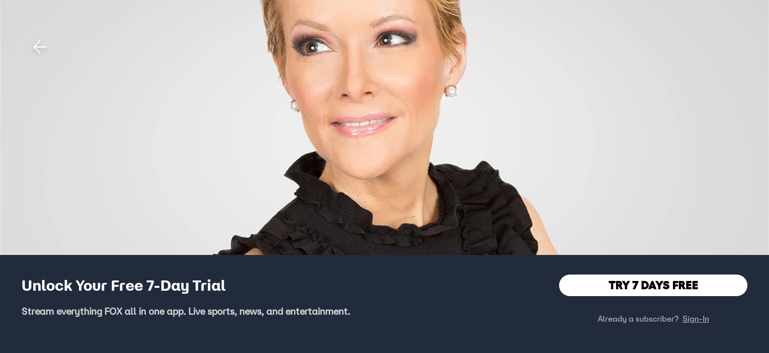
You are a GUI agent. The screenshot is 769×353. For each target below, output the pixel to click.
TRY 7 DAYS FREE (653, 285)
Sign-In (696, 319)
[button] (40, 47)
